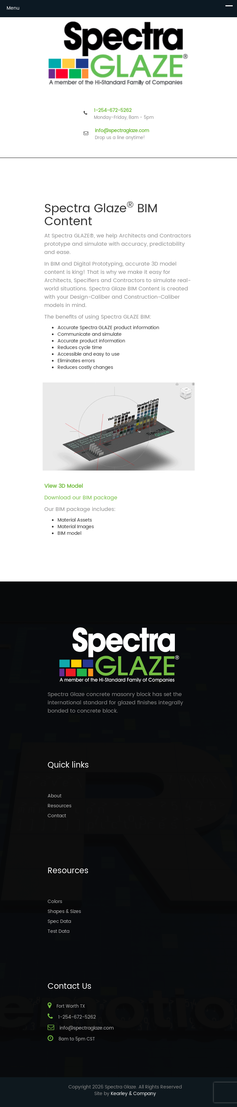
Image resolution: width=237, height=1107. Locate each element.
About (54, 796)
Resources (59, 806)
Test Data (58, 931)
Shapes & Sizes (64, 911)
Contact (57, 816)
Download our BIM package (80, 497)
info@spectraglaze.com (122, 130)
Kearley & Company (133, 1093)
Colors (55, 901)
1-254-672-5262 (113, 110)
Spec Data (59, 921)
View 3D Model (63, 486)
